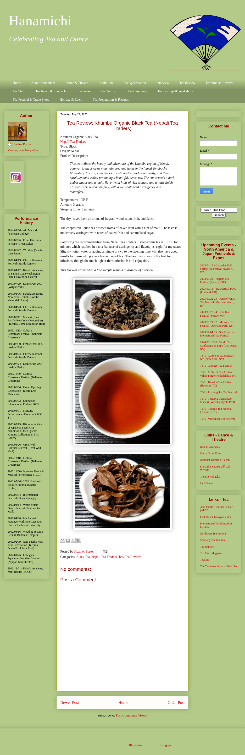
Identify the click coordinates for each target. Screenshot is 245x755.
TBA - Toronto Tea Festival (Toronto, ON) (216, 410)
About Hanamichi (43, 83)
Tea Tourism (109, 91)
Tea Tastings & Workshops (175, 91)
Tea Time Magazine (211, 553)
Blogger (165, 745)
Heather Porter (84, 551)
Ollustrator (135, 745)
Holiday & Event (71, 99)
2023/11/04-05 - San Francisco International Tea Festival (217, 334)
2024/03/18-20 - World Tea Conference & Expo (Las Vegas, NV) (218, 346)
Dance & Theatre (76, 83)
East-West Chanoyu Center (215, 517)
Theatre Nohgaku (210, 476)
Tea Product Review (219, 83)
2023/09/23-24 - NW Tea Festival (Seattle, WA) (214, 313)
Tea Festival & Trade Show (31, 99)
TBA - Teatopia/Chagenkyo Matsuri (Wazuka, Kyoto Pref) (217, 400)
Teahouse (84, 91)
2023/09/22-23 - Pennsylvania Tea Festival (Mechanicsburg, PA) (217, 302)
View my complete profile (23, 150)
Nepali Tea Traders (73, 141)
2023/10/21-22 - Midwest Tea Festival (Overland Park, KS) (217, 323)
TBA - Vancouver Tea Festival (217, 418)
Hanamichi (40, 20)
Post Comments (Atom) (132, 715)
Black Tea (83, 557)
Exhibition (106, 83)
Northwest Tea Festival (213, 533)
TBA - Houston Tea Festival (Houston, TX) (216, 383)
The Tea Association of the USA (218, 566)
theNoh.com (207, 483)
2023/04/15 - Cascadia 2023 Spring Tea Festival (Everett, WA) (216, 269)
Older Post (176, 702)
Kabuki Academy (210, 447)
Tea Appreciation (134, 83)
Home (17, 83)
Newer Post (69, 702)
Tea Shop (19, 91)
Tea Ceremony (137, 91)
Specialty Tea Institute (213, 540)
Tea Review (187, 83)
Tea (120, 557)
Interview (162, 83)
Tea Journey (207, 546)
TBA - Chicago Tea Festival (216, 365)
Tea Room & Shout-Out (51, 91)
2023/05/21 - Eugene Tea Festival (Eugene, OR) (214, 280)
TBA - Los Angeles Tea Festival (218, 392)
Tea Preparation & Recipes (111, 99)
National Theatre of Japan (215, 460)
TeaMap (204, 559)
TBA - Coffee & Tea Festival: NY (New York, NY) (217, 357)
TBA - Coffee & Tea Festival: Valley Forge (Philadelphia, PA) (218, 373)
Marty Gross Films (211, 453)
